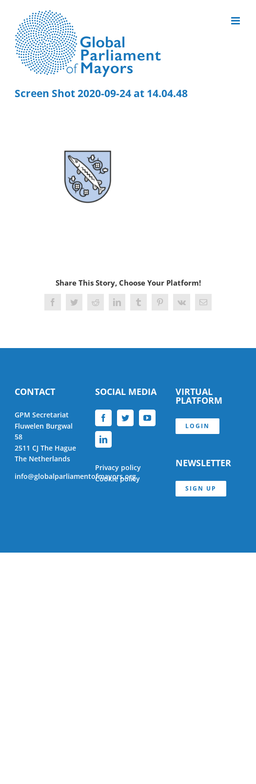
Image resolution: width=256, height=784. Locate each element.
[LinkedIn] (103, 439)
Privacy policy (118, 467)
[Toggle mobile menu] (236, 21)
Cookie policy (117, 478)
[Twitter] (125, 418)
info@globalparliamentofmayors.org (75, 476)
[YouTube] (147, 418)
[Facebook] (103, 418)
